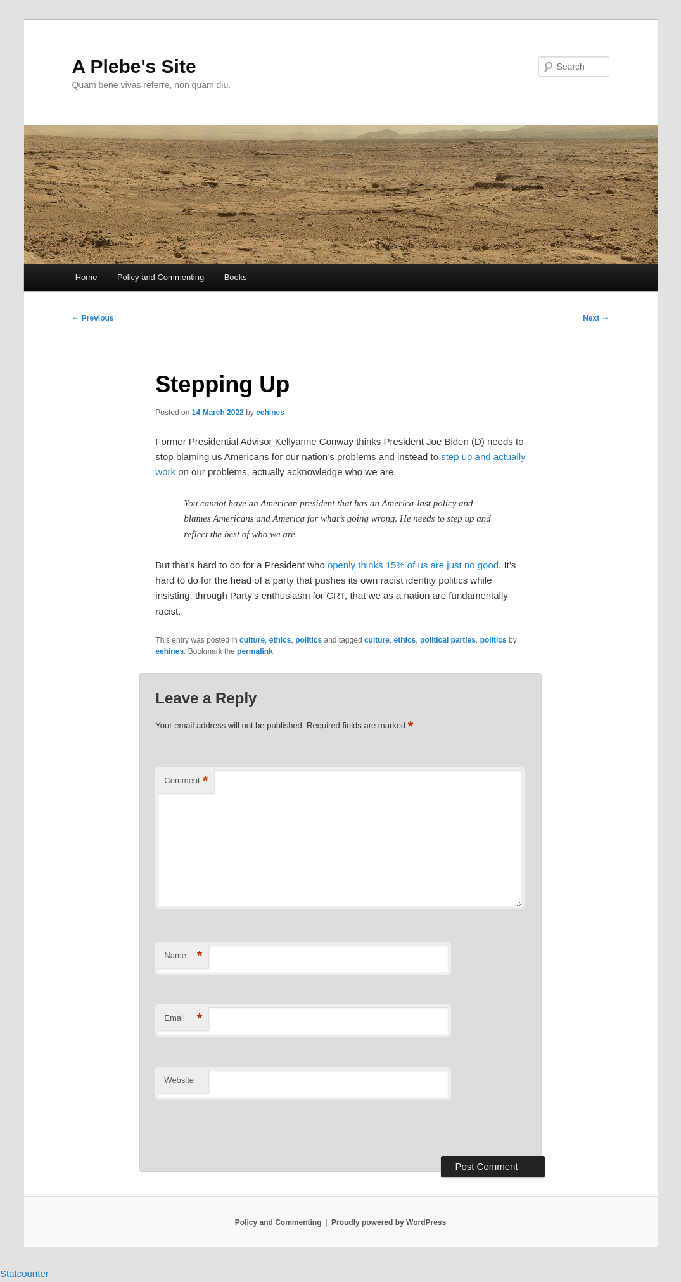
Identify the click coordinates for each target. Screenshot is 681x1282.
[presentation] (242, 1128)
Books (235, 277)
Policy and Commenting (160, 277)
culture (252, 640)
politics (308, 640)
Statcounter (24, 1273)
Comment (186, 781)
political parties (448, 640)
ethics (280, 640)
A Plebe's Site (134, 66)
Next (596, 318)
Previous (93, 318)
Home (86, 277)
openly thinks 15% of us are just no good (413, 565)
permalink (255, 651)
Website (179, 1080)
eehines (270, 412)
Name (183, 956)
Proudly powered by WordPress (388, 1222)
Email (183, 1019)
